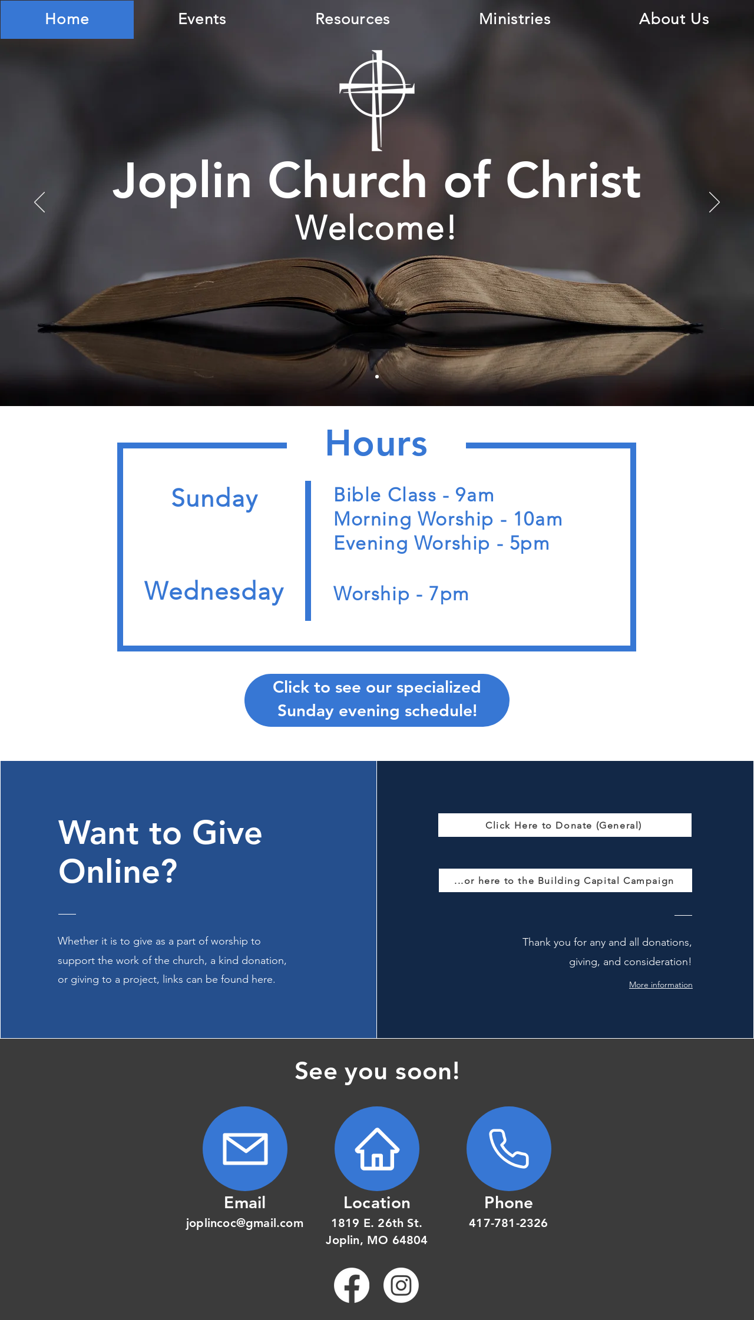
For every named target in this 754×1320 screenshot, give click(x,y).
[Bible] (377, 376)
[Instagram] (401, 1285)
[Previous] (39, 203)
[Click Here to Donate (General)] (565, 825)
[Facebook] (351, 1285)
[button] (651, 984)
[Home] (245, 1148)
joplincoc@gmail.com (244, 1223)
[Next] (714, 203)
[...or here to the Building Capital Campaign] (565, 880)
